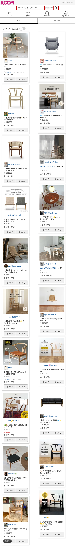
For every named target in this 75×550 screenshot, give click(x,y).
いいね (23, 79)
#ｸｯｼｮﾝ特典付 (52, 268)
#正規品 (50, 166)
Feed (9, 14)
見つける (28, 14)
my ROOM (65, 14)
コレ (11, 79)
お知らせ (47, 14)
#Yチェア (43, 166)
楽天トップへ (68, 2)
